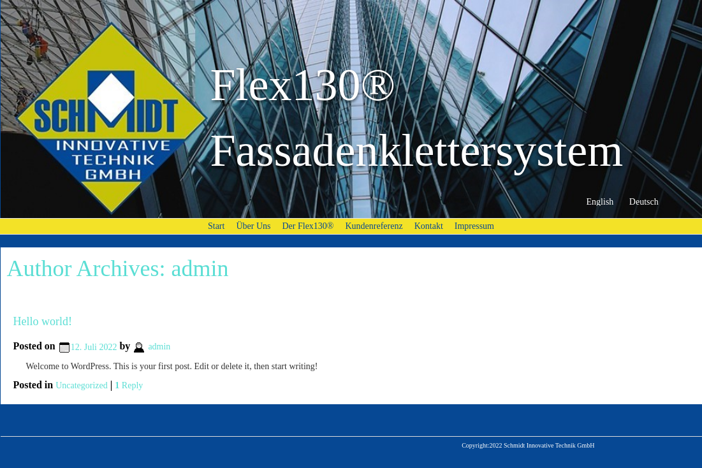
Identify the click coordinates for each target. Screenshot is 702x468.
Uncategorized (81, 385)
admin (199, 268)
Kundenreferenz (374, 226)
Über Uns (253, 226)
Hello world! (42, 321)
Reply (129, 385)
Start (216, 226)
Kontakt (428, 226)
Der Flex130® (307, 226)
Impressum (474, 226)
